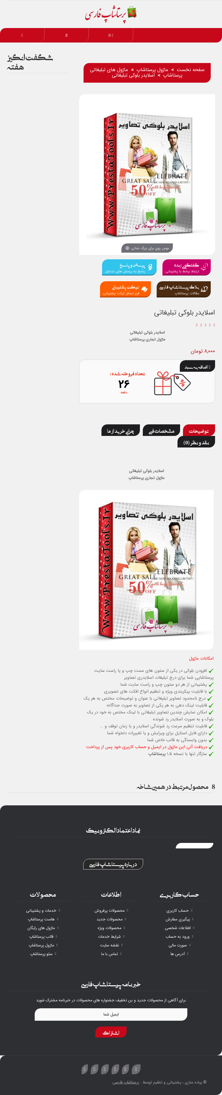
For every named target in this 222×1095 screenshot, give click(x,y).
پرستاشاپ (157, 753)
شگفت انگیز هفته (30, 61)
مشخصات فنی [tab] (161, 430)
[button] (67, 35)
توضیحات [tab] (199, 430)
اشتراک (111, 1032)
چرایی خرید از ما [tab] (120, 430)
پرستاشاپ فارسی (125, 1082)
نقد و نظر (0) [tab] (196, 441)
